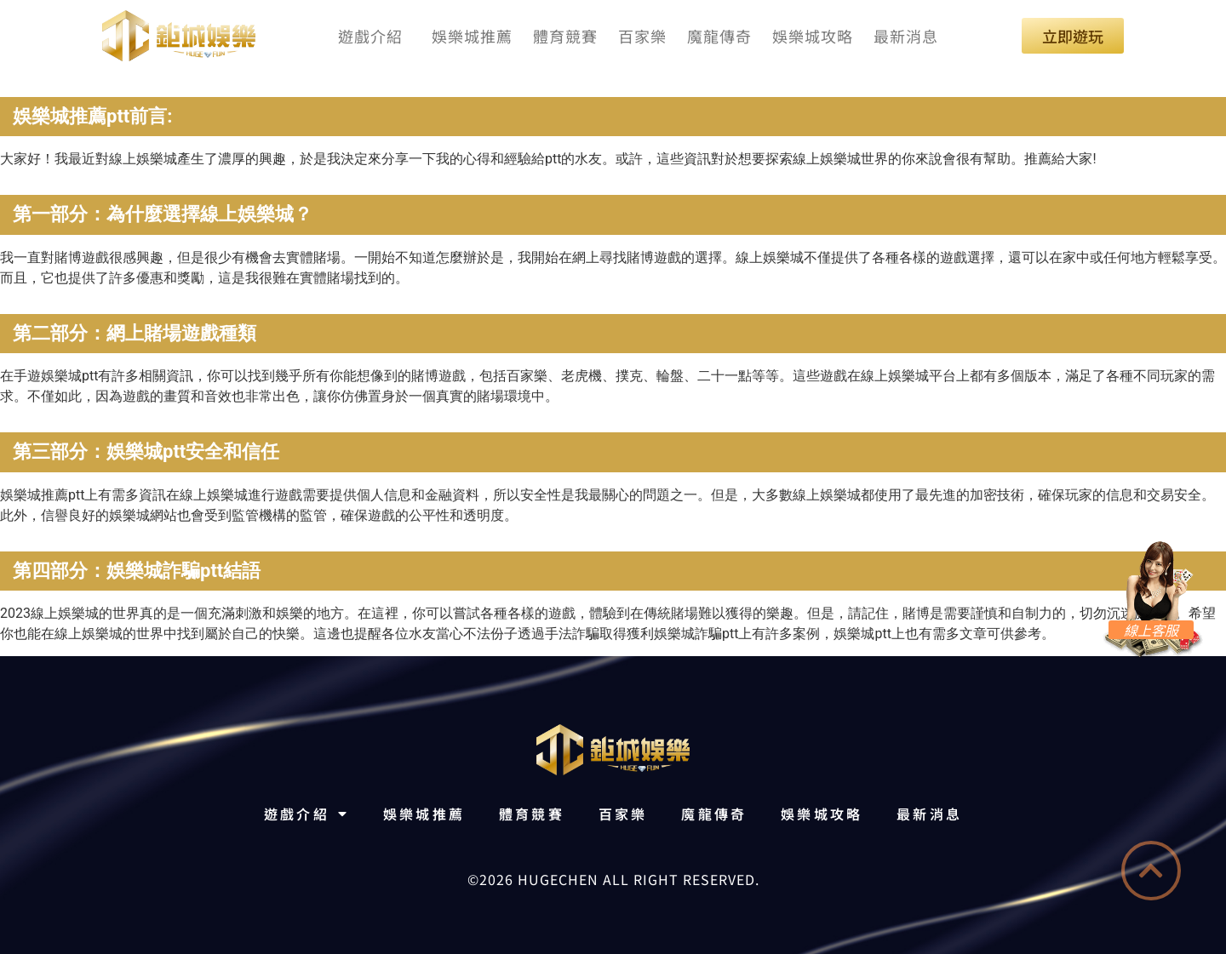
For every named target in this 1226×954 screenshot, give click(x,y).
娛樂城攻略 (812, 36)
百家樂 (642, 36)
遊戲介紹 (374, 36)
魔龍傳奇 (719, 36)
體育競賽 (565, 36)
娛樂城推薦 (472, 36)
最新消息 (906, 36)
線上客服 (1151, 629)
